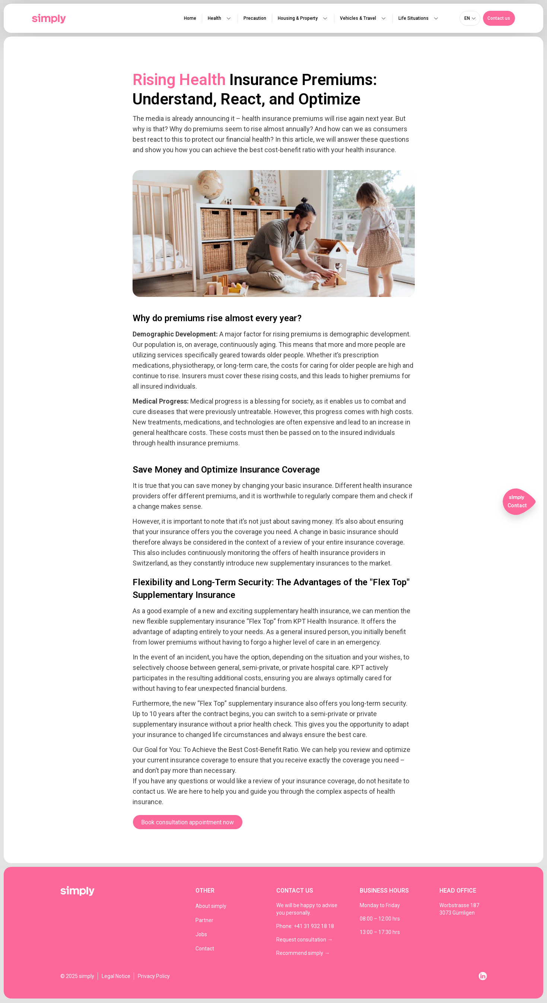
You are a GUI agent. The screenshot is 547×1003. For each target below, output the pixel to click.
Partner (204, 921)
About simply (210, 907)
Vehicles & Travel (363, 18)
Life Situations (418, 18)
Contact (204, 949)
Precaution (254, 18)
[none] (469, 18)
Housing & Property (302, 18)
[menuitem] (469, 18)
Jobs (201, 935)
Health (219, 18)
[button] (499, 18)
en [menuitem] (467, 18)
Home (190, 18)
